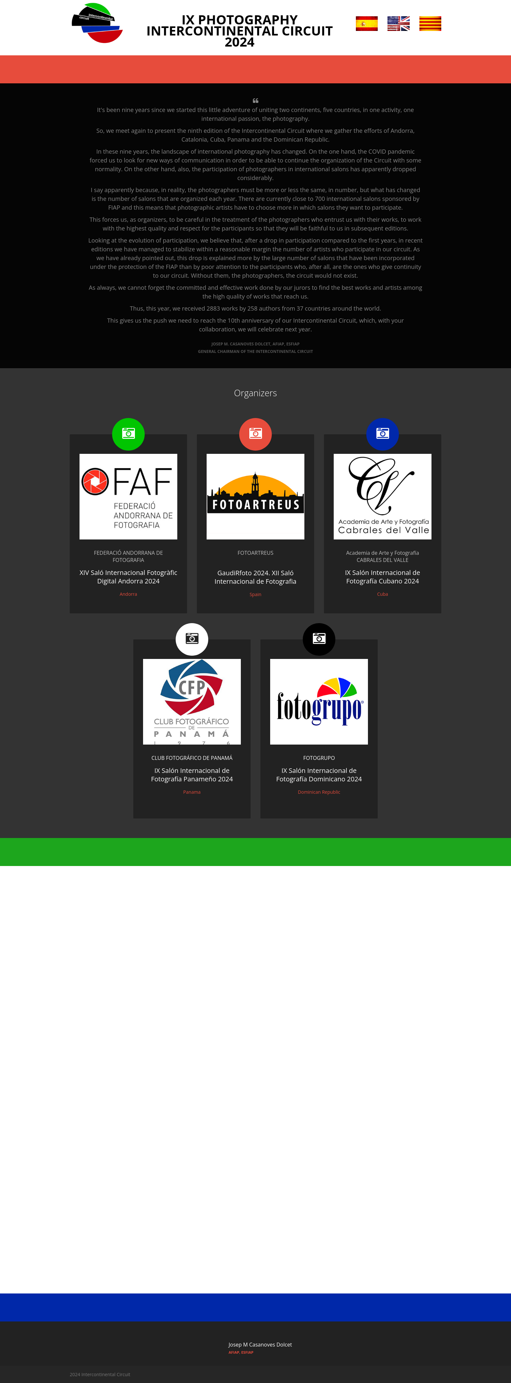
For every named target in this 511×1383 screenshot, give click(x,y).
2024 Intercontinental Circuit (100, 1374)
